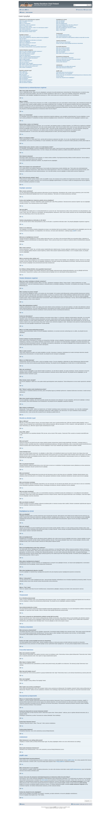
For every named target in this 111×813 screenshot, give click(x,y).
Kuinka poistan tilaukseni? (61, 61)
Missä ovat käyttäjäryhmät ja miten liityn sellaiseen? (67, 24)
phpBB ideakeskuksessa (75, 769)
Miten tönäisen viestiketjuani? (26, 67)
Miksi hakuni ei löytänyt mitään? (63, 49)
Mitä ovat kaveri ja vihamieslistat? (63, 42)
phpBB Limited (70, 760)
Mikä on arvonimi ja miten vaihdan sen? (28, 45)
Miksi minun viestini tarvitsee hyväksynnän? (29, 66)
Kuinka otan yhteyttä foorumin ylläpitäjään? (65, 77)
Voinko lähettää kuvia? (24, 75)
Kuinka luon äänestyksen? (25, 55)
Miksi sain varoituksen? (24, 62)
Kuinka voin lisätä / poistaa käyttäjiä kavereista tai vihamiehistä (69, 43)
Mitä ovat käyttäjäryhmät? (61, 23)
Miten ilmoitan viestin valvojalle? (26, 63)
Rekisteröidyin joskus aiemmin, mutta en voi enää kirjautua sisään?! (34, 27)
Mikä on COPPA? (23, 22)
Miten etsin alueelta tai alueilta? (62, 47)
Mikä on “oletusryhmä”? (61, 28)
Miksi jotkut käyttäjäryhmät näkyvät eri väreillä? (66, 27)
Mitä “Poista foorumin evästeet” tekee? (28, 31)
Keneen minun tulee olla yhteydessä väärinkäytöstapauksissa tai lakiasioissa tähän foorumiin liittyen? (73, 75)
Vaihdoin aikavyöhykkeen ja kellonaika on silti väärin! (31, 40)
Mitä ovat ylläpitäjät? (60, 20)
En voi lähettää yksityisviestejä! (62, 34)
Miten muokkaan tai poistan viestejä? (27, 52)
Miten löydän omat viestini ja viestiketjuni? (65, 53)
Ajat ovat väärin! (23, 38)
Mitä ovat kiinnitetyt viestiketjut (26, 79)
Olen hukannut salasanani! (25, 28)
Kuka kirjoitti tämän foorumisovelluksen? (64, 72)
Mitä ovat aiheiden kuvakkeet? (26, 82)
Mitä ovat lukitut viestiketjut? (25, 81)
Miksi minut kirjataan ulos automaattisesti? (28, 30)
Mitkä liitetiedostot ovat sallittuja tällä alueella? (66, 66)
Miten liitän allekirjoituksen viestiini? (27, 53)
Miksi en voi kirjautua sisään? (26, 26)
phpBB (74, 230)
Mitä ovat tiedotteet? (24, 78)
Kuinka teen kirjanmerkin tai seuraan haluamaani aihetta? (68, 59)
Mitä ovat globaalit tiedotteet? (26, 77)
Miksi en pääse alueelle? (25, 59)
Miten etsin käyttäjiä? (60, 51)
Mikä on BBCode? (23, 71)
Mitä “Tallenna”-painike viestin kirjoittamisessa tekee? (31, 64)
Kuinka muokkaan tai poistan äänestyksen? (29, 57)
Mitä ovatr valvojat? (60, 22)
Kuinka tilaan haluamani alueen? (63, 60)
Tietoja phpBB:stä (60, 761)
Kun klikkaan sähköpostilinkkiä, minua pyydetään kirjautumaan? (33, 46)
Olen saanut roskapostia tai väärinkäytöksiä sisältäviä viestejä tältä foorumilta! (72, 37)
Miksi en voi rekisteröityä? (25, 23)
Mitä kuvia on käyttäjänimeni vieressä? (28, 42)
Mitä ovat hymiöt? (23, 74)
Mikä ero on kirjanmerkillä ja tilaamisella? (65, 57)
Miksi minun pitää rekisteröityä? (26, 20)
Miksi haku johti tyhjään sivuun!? (63, 50)
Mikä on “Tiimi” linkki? (60, 30)
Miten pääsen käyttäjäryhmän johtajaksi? (64, 26)
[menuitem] (27, 10)
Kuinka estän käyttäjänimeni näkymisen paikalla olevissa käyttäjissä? (34, 37)
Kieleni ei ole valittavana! (25, 41)
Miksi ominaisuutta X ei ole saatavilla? (64, 73)
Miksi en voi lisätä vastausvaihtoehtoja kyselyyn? (30, 56)
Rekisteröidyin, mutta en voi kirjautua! (27, 24)
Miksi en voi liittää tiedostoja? (26, 60)
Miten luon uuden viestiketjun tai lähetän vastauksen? (31, 51)
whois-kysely (45, 780)
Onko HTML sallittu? (24, 73)
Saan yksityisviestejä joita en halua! (63, 36)
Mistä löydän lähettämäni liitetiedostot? (64, 67)
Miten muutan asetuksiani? (25, 36)
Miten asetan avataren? (24, 44)
